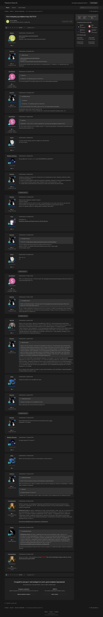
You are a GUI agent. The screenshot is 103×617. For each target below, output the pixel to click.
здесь (50, 420)
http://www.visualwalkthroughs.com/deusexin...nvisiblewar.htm (33, 521)
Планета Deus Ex (11, 3)
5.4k (12, 63)
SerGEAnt (12, 71)
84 (12, 513)
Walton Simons (12, 156)
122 (12, 45)
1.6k (12, 333)
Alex (92, 25)
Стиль (51, 611)
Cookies (56, 611)
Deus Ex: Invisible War (25, 22)
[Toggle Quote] (21, 55)
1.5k (12, 229)
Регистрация (94, 2)
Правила (14, 7)
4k (12, 389)
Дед (11, 377)
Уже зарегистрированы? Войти (80, 3)
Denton (12, 51)
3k (12, 539)
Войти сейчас (55, 594)
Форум (7, 8)
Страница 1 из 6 (31, 27)
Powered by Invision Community (51, 614)
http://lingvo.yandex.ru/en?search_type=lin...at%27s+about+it (33, 221)
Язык (46, 611)
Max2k (12, 320)
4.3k (12, 150)
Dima (11, 527)
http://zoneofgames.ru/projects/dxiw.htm (28, 36)
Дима (15, 20)
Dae (12, 216)
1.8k (12, 168)
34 (12, 84)
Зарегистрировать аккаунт (23, 594)
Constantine (12, 501)
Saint (11, 138)
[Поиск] (83, 8)
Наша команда (21, 7)
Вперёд (20, 27)
